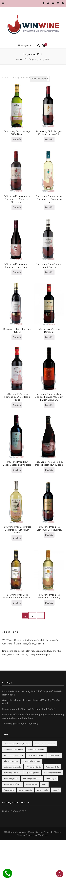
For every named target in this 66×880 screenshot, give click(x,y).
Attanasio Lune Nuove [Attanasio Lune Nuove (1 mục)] (13, 749)
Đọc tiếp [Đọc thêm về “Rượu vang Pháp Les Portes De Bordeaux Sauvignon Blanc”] (17, 538)
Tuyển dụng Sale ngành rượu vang (20, 723)
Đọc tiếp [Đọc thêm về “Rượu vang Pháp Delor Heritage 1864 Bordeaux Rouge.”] (17, 405)
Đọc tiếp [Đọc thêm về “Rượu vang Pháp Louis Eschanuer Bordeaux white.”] (17, 603)
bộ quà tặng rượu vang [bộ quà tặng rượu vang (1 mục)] (13, 755)
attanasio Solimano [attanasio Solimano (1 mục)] (36, 749)
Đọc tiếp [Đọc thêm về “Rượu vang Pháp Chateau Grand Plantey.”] (49, 272)
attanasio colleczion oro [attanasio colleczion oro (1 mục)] (45, 744)
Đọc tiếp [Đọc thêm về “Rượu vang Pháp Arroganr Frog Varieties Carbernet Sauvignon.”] (17, 207)
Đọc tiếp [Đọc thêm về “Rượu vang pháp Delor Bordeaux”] (49, 337)
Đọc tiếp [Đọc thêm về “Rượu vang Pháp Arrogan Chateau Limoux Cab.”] (49, 139)
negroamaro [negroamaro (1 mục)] (55, 755)
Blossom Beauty (43, 832)
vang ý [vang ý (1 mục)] (56, 790)
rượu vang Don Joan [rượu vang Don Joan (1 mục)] (12, 773)
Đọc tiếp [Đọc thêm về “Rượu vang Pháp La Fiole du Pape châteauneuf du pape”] (49, 470)
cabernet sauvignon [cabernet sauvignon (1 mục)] (36, 755)
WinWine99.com (26, 832)
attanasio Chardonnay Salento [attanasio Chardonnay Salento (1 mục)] (17, 744)
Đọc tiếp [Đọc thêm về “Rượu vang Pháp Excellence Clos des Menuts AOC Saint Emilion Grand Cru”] (49, 405)
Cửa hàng (28, 59)
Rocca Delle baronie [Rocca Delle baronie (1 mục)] (31, 761)
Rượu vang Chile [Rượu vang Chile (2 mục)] (52, 767)
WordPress (42, 835)
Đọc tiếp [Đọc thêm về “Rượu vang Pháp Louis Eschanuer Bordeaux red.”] (49, 535)
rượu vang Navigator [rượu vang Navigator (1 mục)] (52, 773)
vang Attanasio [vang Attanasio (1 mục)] (25, 790)
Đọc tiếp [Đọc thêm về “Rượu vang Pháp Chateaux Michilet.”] (17, 337)
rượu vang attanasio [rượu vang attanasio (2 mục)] (12, 767)
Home (19, 59)
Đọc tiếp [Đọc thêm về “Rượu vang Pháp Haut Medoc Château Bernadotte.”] (17, 470)
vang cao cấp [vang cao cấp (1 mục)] (42, 790)
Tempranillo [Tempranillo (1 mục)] (9, 790)
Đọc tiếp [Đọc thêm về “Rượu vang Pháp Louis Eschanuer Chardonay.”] (49, 603)
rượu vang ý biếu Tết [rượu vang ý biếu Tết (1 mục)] (12, 784)
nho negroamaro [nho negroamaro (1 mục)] (11, 761)
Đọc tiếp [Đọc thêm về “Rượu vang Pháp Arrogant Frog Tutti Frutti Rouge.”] (17, 272)
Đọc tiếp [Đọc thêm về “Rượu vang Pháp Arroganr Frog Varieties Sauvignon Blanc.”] (49, 207)
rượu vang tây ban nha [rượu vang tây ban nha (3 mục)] (32, 778)
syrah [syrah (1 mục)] (44, 784)
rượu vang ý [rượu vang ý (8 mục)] (50, 778)
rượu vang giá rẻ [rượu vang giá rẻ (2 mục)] (32, 773)
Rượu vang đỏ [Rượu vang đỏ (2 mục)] (31, 784)
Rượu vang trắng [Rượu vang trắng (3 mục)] (11, 778)
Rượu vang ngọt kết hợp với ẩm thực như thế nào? (28, 709)
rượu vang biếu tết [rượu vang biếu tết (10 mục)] (33, 767)
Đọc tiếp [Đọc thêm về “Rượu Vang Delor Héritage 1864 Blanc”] (17, 139)
